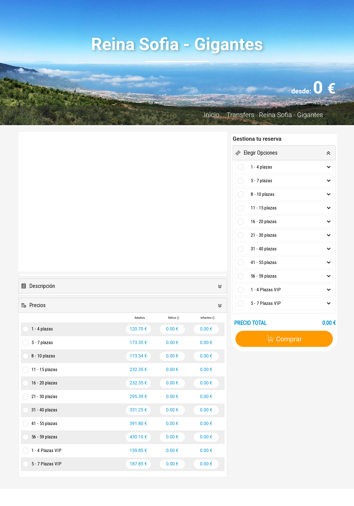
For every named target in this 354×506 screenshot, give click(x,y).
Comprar (284, 339)
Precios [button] (37, 305)
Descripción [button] (42, 286)
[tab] (122, 286)
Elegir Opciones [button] (260, 152)
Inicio (212, 115)
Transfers (240, 115)
